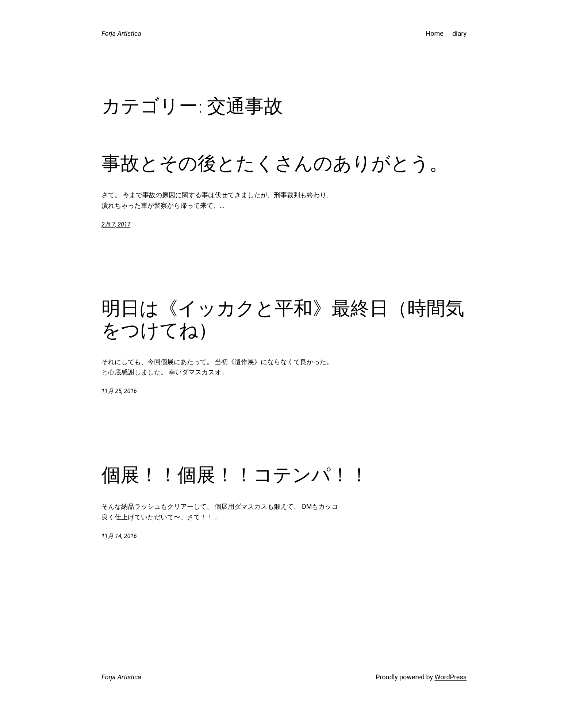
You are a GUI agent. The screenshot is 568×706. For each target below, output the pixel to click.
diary (459, 33)
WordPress (451, 677)
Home (434, 33)
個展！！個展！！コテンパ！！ (235, 475)
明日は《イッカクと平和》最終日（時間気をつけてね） (282, 319)
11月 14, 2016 (119, 536)
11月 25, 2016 (119, 391)
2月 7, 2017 (115, 224)
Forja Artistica (121, 33)
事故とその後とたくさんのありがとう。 (274, 163)
